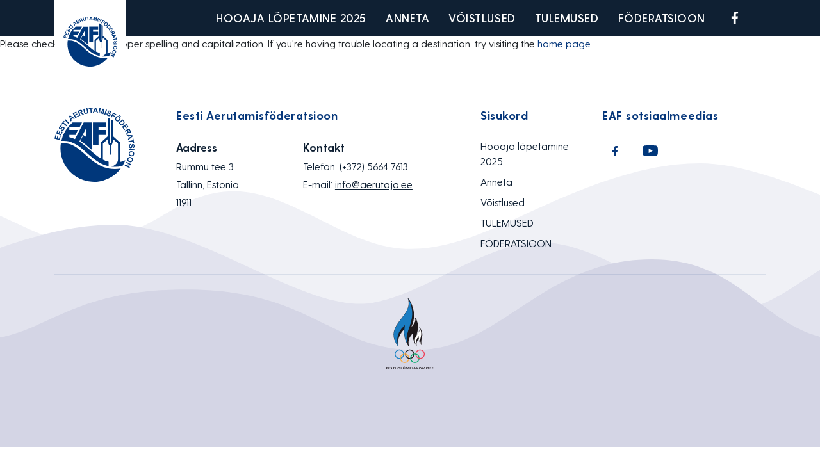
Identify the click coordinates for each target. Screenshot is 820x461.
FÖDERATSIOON (661, 17)
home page (563, 43)
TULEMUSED (567, 17)
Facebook (735, 18)
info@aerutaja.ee (374, 184)
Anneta (407, 17)
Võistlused (481, 17)
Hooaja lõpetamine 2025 (291, 17)
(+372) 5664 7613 (374, 166)
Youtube (765, 18)
